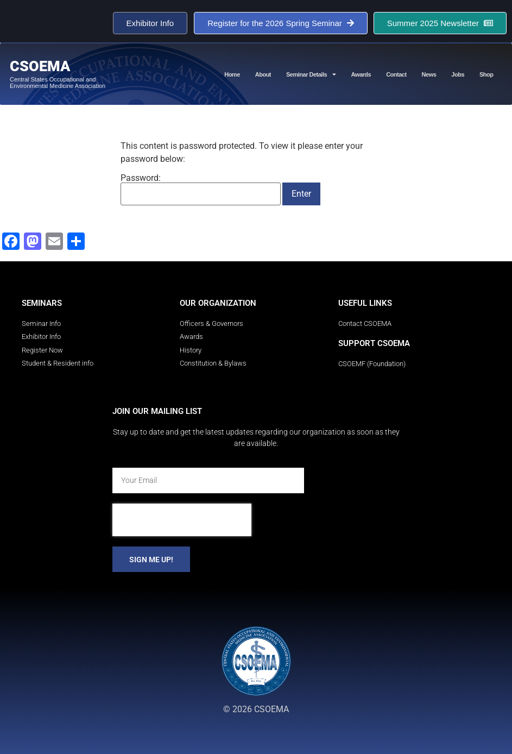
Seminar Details (311, 74)
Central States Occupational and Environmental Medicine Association (57, 82)
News (429, 74)
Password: (201, 189)
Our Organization (218, 303)
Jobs (457, 74)
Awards (361, 74)
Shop (486, 74)
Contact (396, 74)
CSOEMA (40, 66)
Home (232, 74)
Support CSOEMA (374, 343)
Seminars (42, 303)
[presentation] (181, 520)
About (263, 74)
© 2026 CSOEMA (256, 709)
